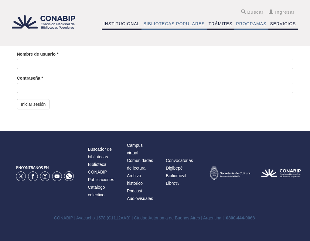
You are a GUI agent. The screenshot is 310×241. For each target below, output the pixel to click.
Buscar (252, 12)
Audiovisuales (140, 198)
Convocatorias (179, 160)
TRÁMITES (221, 23)
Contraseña (30, 78)
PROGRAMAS (251, 23)
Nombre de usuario (38, 54)
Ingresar (282, 12)
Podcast (134, 190)
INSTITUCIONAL (122, 23)
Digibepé (174, 168)
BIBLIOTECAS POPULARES (174, 23)
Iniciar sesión (33, 104)
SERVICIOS (283, 23)
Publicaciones (101, 179)
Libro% (172, 183)
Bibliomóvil (176, 175)
